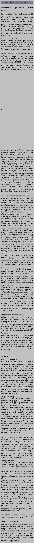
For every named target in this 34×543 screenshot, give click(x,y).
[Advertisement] (17, 90)
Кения (17, 2)
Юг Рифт (23, 2)
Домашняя (4, 2)
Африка (11, 2)
